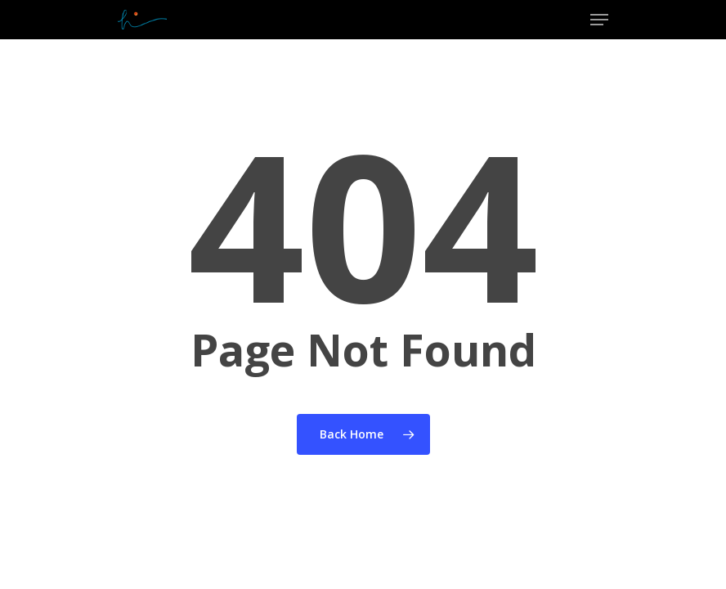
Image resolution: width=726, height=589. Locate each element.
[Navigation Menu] (599, 19)
